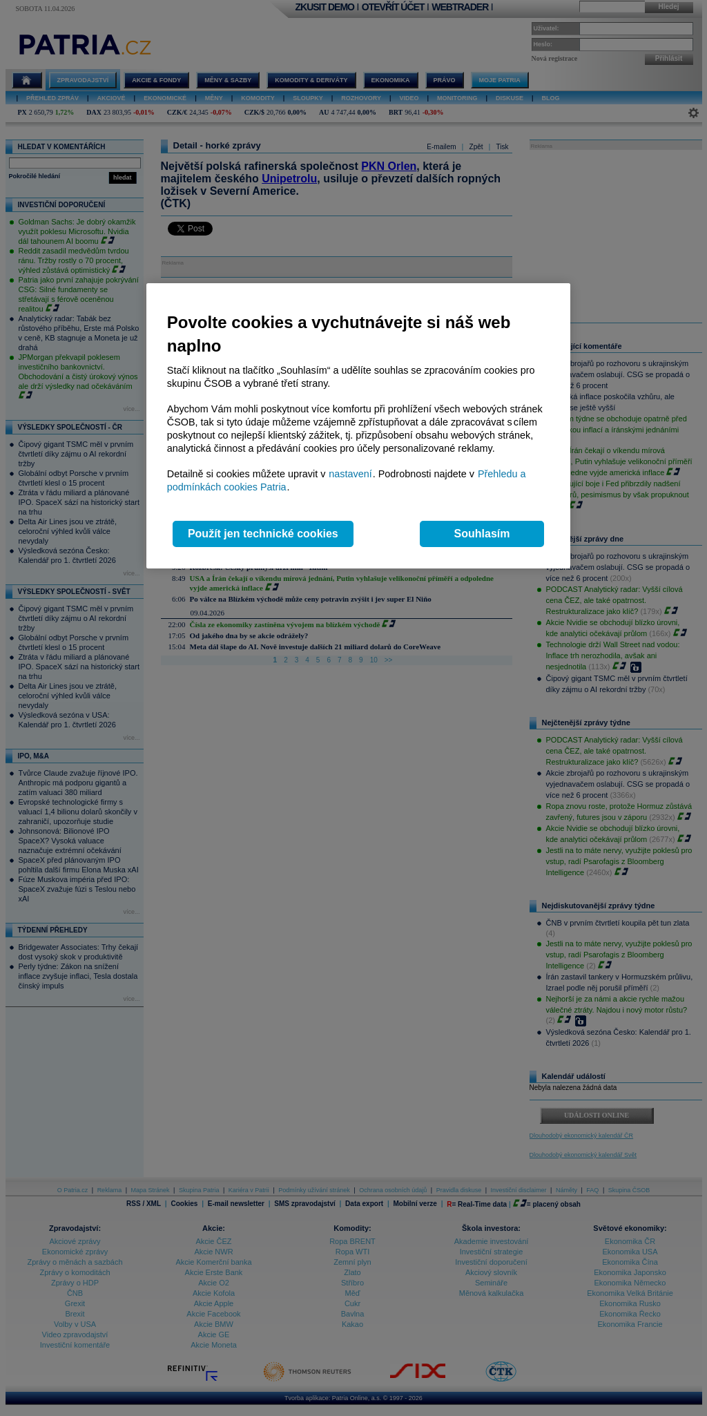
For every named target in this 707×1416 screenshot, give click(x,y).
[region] (358, 425)
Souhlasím (482, 533)
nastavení (350, 473)
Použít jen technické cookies (263, 533)
